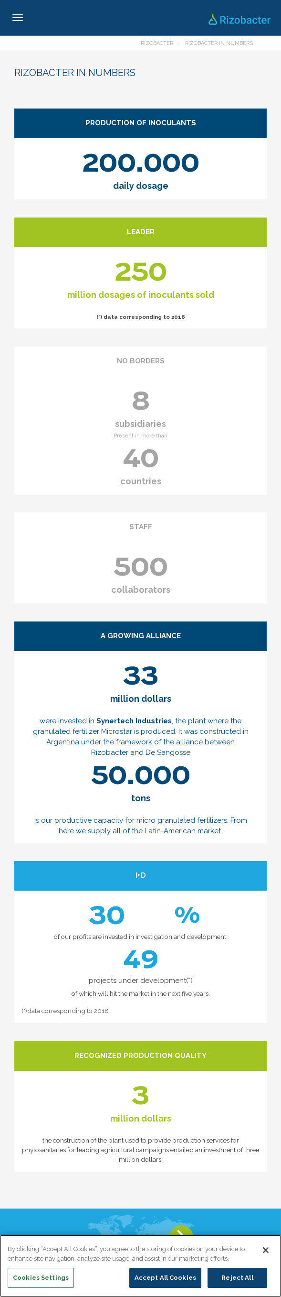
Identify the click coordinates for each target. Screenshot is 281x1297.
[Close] (265, 1250)
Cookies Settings (41, 1277)
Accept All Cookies (165, 1277)
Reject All (237, 1277)
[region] (140, 1266)
